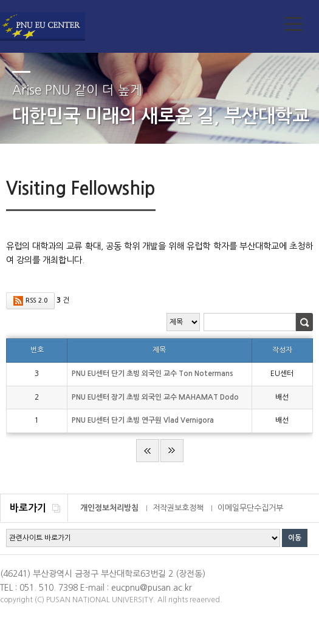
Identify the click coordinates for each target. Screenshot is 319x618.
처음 (147, 450)
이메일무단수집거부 (250, 508)
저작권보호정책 (178, 508)
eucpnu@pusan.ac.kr (151, 587)
